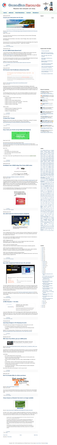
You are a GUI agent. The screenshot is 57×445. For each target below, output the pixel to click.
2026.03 (47, 174)
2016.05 (44, 150)
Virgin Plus (52, 227)
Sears (51, 219)
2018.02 (53, 154)
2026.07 (45, 175)
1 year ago (46, 101)
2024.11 (44, 171)
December (44, 261)
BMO (44, 184)
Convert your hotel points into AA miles (13, 17)
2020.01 (47, 159)
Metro (44, 208)
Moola (53, 208)
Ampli (46, 181)
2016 (42, 305)
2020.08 (52, 160)
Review (45, 217)
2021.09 (49, 163)
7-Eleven (46, 176)
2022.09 (42, 166)
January (43, 303)
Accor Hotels (50, 176)
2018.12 (52, 156)
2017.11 (44, 154)
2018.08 (42, 156)
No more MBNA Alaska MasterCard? (12, 50)
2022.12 (50, 166)
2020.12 (52, 161)
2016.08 (52, 150)
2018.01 (50, 154)
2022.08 (53, 165)
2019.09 (49, 158)
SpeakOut (43, 222)
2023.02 (42, 167)
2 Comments (8, 64)
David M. (43, 107)
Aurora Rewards (45, 182)
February (44, 302)
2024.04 (53, 169)
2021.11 (42, 164)
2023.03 (44, 167)
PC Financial (47, 211)
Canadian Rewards (45, 95)
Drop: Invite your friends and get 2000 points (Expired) (17, 129)
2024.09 (53, 170)
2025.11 (50, 173)
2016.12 (52, 151)
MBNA (7, 65)
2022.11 (47, 166)
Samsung (49, 218)
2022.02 (50, 164)
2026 (42, 247)
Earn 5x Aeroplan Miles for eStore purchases (14, 375)
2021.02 (44, 162)
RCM (49, 216)
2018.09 (44, 156)
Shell (53, 219)
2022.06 (47, 165)
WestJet (42, 229)
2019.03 (47, 157)
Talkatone (52, 224)
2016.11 (49, 151)
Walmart (46, 228)
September (44, 265)
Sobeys (51, 221)
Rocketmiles (52, 217)
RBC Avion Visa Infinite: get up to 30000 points (15, 338)
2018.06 (50, 155)
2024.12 (47, 171)
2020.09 (42, 161)
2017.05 (7, 209)
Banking (42, 183)
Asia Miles (50, 181)
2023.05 (49, 167)
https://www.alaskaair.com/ (9, 54)
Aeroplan (9, 395)
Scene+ (42, 219)
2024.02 (47, 169)
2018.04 (44, 155)
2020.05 (44, 160)
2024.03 (50, 169)
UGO (53, 226)
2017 (42, 260)
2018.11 (49, 156)
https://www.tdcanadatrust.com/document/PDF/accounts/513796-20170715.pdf (16, 122)
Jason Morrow (39, 443)
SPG (45, 222)
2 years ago (51, 132)
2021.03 (47, 162)
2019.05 (53, 157)
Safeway (46, 218)
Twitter (48, 226)
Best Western (45, 183)
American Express (8, 297)
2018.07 (53, 155)
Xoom (45, 230)
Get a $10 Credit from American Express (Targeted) (16, 213)
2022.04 (42, 165)
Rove (44, 218)
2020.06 (47, 160)
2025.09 (44, 173)
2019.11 (42, 159)
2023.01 (53, 166)
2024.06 (44, 170)
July (43, 268)
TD (6, 125)
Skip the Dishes (46, 221)
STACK (53, 222)
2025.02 (53, 171)
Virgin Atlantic (49, 227)
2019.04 (50, 157)
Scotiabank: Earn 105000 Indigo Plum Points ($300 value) (17, 165)
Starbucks (45, 223)
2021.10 (52, 163)
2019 (42, 257)
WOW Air (52, 229)
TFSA (49, 225)
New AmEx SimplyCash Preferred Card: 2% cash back (16, 263)
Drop (9, 161)
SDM (49, 219)
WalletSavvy (43, 228)
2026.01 (42, 174)
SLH (49, 221)
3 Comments (8, 160)
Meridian (42, 208)
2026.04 (49, 174)
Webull (53, 228)
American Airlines (10, 46)
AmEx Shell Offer (43, 101)
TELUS (47, 225)
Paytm (44, 211)
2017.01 (42, 152)
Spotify (51, 222)
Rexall (47, 217)
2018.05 (47, 155)
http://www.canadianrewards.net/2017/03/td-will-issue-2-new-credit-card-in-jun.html (17, 331)
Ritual (49, 217)
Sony (53, 221)
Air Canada (48, 177)
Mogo (49, 208)
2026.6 (41, 176)
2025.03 (42, 172)
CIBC (48, 187)
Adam (43, 91)
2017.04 (7, 161)
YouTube (47, 230)
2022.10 (44, 166)
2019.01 (42, 157)
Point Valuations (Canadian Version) (47, 73)
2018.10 (47, 156)
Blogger (46, 443)
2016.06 (47, 150)
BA (53, 182)
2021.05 (53, 162)
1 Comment (8, 208)
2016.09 (42, 151)
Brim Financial (50, 184)
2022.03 (53, 164)
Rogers (42, 218)
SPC (41, 222)
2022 (42, 253)
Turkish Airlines (45, 226)
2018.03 (42, 155)
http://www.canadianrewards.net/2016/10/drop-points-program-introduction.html (17, 143)
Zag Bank (50, 230)
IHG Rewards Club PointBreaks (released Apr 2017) (16, 69)
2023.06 (53, 167)
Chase (7, 432)
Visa (41, 228)
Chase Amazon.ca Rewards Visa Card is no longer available (18, 398)
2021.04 (50, 162)
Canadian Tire (47, 185)
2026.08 (47, 175)
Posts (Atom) (9, 436)
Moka (51, 208)
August (43, 267)
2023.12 (42, 169)
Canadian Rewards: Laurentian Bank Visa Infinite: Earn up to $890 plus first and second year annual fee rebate (47, 114)
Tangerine (42, 225)
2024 (42, 250)
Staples (42, 223)
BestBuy (49, 183)
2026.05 (52, 174)
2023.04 (47, 167)
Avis (48, 182)
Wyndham (42, 230)
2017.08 (49, 153)
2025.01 (50, 171)
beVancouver (52, 183)
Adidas (53, 176)
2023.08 (44, 168)
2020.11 (49, 161)
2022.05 (44, 165)
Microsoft (47, 208)
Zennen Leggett (44, 120)
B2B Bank (51, 182)
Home (5, 12)
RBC (11, 318)
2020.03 (53, 159)
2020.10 (45, 161)
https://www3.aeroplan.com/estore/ (13, 386)
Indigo (9, 209)
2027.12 (44, 176)
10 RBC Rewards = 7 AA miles (10, 301)
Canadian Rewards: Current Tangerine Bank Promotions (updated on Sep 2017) (46, 93)
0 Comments (8, 45)
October (43, 264)
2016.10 (45, 151)
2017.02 (44, 152)
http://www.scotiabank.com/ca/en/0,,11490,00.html (15, 176)
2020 (42, 256)
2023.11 (53, 168)
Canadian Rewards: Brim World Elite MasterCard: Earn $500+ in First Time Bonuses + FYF (47, 122)
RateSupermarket (43, 216)
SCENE (52, 218)
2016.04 (42, 150)
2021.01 (42, 162)
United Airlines (43, 227)
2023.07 (42, 168)
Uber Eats (50, 226)
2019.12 (44, 159)
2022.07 (50, 165)
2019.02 (44, 157)
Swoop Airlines (46, 224)
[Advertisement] (47, 33)
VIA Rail (46, 227)
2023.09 (47, 168)
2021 (42, 254)
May (43, 271)
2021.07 (44, 163)
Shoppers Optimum (47, 220)
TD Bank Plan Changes (9, 118)
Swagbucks (42, 224)
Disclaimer (36, 12)
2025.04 (44, 172)
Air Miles (46, 178)
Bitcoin (41, 184)
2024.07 (47, 170)
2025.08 (42, 173)
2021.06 (42, 163)
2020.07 (49, 160)
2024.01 (45, 169)
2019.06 (42, 158)
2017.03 (47, 152)
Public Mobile (44, 214)
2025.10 (47, 173)
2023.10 (50, 168)
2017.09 (52, 153)
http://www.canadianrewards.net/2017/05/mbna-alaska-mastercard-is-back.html (17, 62)
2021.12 (44, 164)
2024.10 (42, 171)
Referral (11, 12)
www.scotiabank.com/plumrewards (29, 180)
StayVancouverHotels (51, 223)
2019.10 (52, 158)
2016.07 (50, 150)
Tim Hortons (52, 225)
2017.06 (7, 46)
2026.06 (42, 175)
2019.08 (47, 158)
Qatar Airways (49, 214)
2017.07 (45, 153)
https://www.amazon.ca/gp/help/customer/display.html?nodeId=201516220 (20, 410)
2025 (42, 249)
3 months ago (51, 93)
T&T (50, 224)
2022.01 (47, 164)
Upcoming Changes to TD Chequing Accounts (15, 322)
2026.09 (50, 175)
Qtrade (53, 214)
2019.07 (44, 158)
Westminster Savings (47, 229)
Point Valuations (19, 12)
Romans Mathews (45, 116)
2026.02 (44, 174)
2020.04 (42, 160)
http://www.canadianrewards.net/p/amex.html (26, 292)
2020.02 (50, 159)
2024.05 (42, 170)
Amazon (42, 180)
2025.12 (52, 173)
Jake (43, 130)
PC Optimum (52, 211)
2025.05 (47, 172)
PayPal (42, 211)
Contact (28, 12)
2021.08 (47, 163)
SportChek (48, 222)
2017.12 (47, 154)
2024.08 (50, 170)
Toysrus (41, 226)
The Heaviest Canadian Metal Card (47, 69)
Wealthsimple (50, 228)
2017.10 (42, 154)
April (43, 272)
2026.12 (53, 175)
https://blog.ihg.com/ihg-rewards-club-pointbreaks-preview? (17, 82)
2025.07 (53, 172)
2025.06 (50, 172)
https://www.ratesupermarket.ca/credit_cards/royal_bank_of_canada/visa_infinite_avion (22, 346)
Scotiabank (12, 209)
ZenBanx (52, 230)
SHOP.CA (42, 220)
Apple (48, 181)
